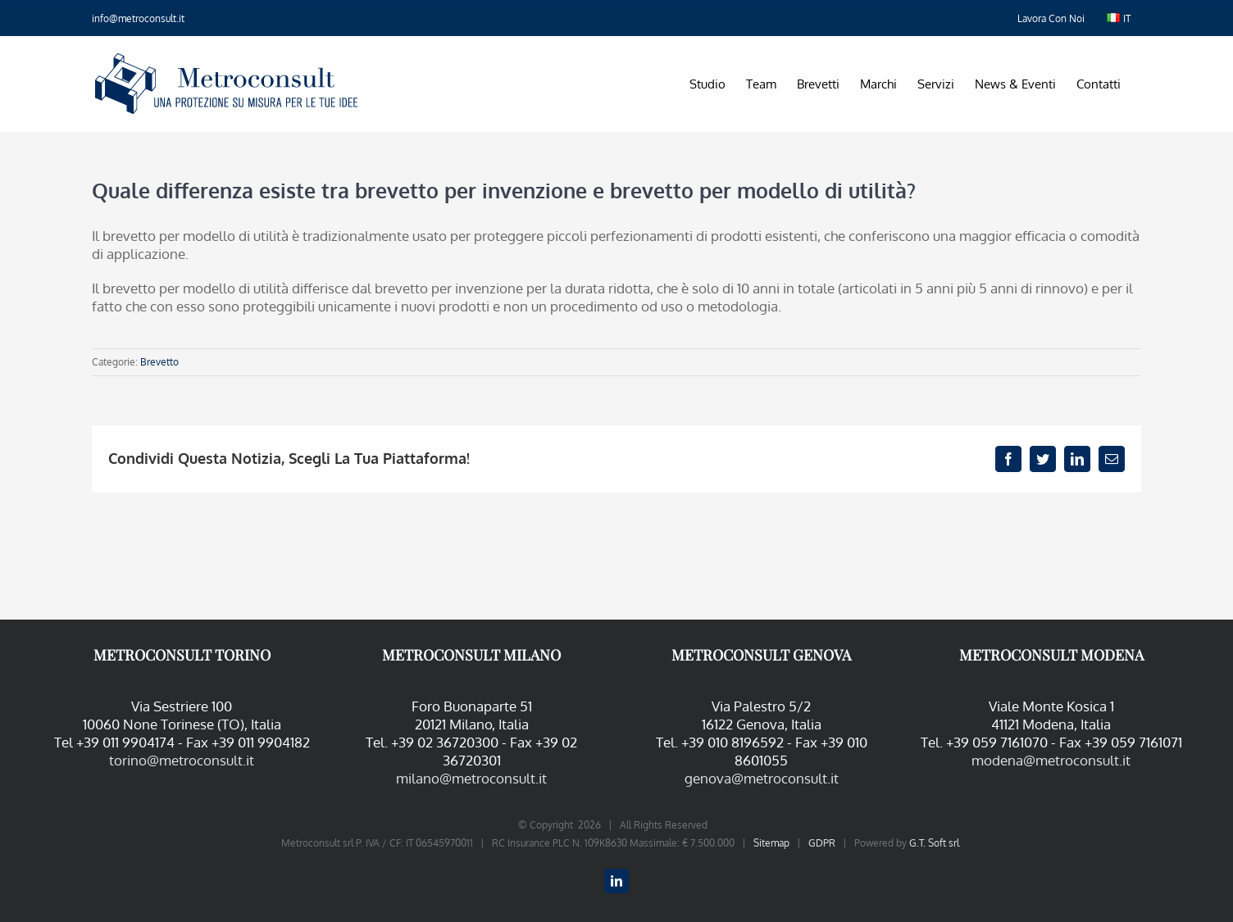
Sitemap (771, 843)
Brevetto (159, 362)
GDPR (821, 843)
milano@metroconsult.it (471, 778)
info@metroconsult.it (138, 18)
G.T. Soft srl (934, 843)
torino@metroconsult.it (181, 760)
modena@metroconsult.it (1051, 760)
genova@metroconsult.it (762, 778)
